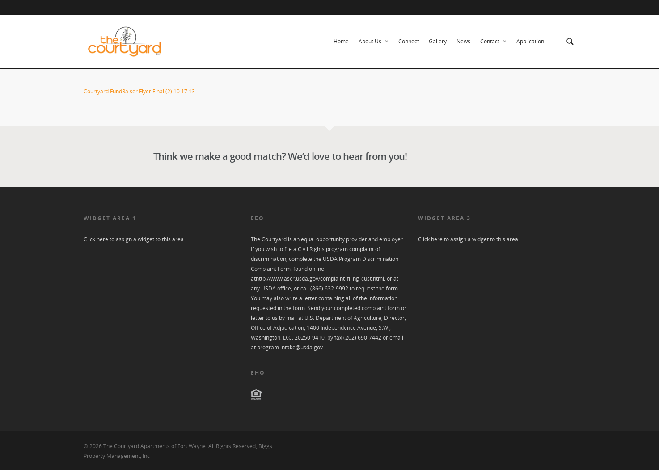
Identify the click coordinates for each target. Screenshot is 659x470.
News (463, 41)
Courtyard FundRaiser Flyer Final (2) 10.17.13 (139, 91)
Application (530, 41)
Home (341, 41)
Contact (493, 41)
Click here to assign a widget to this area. (134, 239)
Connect (408, 41)
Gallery (438, 41)
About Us (374, 41)
